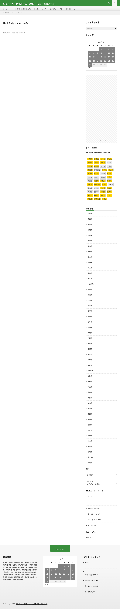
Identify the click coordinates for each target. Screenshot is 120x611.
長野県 (90, 320)
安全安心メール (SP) (42, 11)
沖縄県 (90, 466)
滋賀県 (90, 347)
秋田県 (90, 239)
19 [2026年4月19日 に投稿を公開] (90, 64)
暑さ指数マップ (74, 11)
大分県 (90, 450)
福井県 (90, 309)
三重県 (90, 341)
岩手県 (90, 228)
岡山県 (90, 390)
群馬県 (90, 266)
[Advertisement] (101, 110)
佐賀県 (90, 433)
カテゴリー (89, 485)
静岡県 (90, 331)
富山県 (90, 298)
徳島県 (90, 406)
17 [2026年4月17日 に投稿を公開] (109, 60)
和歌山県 (90, 374)
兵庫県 (90, 363)
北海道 (90, 217)
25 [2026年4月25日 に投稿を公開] (113, 64)
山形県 (90, 244)
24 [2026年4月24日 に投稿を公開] (109, 64)
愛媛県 (90, 417)
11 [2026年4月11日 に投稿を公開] (113, 56)
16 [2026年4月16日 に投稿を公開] (105, 60)
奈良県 (90, 368)
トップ (5, 11)
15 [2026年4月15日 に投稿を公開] (101, 60)
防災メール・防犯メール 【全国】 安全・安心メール (33, 606)
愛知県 (90, 336)
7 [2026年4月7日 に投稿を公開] (97, 56)
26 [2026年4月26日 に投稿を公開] (90, 68)
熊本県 (90, 444)
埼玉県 (90, 271)
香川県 (90, 412)
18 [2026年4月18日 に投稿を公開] (113, 60)
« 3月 (89, 71)
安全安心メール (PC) (59, 11)
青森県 (90, 222)
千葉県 (90, 276)
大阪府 (90, 358)
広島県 (90, 396)
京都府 (90, 352)
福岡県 (90, 428)
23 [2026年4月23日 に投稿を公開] (105, 64)
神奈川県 (90, 287)
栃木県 (90, 260)
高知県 (90, 423)
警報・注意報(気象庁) (25, 11)
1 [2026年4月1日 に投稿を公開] (101, 53)
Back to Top (60, 552)
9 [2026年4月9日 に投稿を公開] (105, 56)
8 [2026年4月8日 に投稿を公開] (101, 56)
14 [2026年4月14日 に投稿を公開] (97, 60)
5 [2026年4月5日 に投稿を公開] (89, 56)
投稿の (89, 540)
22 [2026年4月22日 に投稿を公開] (101, 64)
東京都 (90, 282)
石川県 (90, 303)
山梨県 (90, 314)
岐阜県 (90, 325)
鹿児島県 (90, 461)
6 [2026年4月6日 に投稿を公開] (93, 56)
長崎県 (90, 439)
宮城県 (90, 233)
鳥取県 (90, 379)
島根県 (90, 385)
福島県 (90, 249)
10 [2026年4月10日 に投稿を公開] (109, 56)
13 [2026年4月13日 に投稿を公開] (94, 60)
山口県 (90, 401)
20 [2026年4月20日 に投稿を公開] (94, 64)
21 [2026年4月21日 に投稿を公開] (97, 64)
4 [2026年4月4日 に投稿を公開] (112, 53)
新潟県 (90, 293)
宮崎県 (90, 455)
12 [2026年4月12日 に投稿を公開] (90, 60)
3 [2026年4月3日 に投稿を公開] (108, 53)
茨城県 (90, 255)
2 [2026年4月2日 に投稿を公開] (105, 53)
